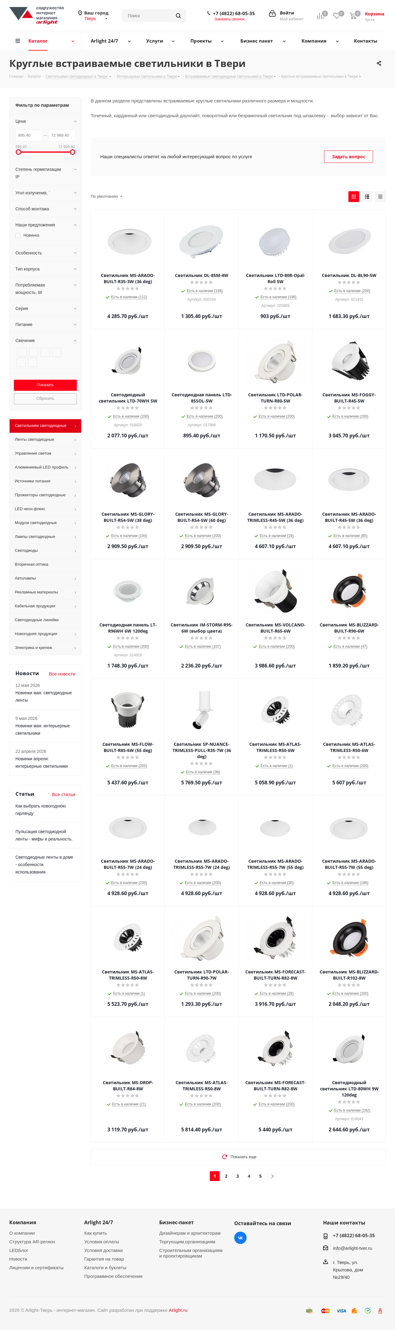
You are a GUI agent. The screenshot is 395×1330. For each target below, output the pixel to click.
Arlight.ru (178, 1310)
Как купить (95, 1233)
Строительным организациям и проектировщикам (190, 1253)
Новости (18, 1259)
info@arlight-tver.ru (352, 1248)
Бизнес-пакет (176, 1222)
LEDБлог (18, 1250)
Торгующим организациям (187, 1241)
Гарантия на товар (104, 1259)
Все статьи (63, 794)
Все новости (62, 673)
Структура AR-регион (32, 1241)
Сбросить (45, 398)
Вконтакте (240, 1238)
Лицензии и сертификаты (36, 1267)
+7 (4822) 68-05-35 (234, 13)
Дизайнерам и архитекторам (190, 1233)
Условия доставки (103, 1250)
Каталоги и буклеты (105, 1267)
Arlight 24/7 (98, 1222)
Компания (22, 1222)
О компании (22, 1233)
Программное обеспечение (113, 1276)
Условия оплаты (101, 1241)
